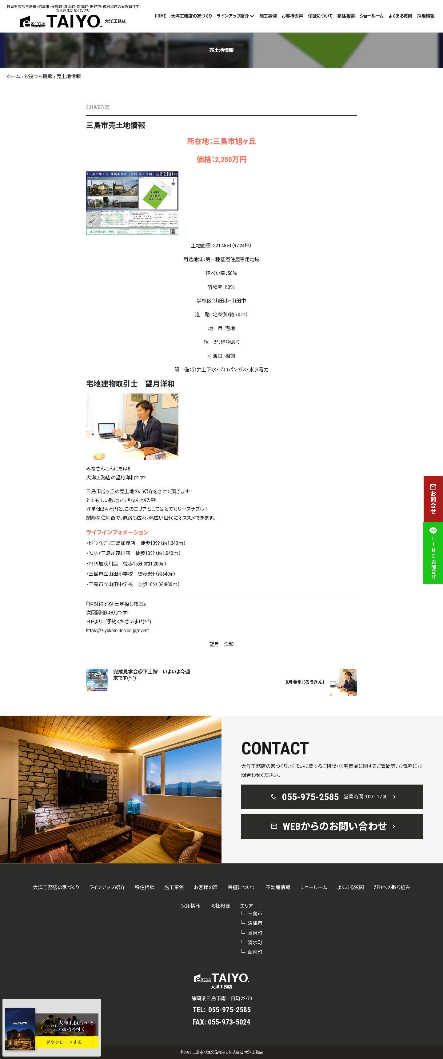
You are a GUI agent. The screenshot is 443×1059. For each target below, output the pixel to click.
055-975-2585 (229, 1009)
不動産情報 (278, 887)
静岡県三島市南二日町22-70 (221, 998)
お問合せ (433, 499)
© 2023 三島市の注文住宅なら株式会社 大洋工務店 (221, 1052)
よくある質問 (400, 16)
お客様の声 (292, 16)
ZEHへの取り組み (392, 887)
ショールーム (372, 16)
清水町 (255, 942)
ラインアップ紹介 (233, 16)
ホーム (13, 76)
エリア (246, 906)
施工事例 (268, 16)
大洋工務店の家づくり (191, 16)
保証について (320, 16)
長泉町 (255, 933)
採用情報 (425, 16)
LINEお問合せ (433, 553)
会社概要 (220, 906)
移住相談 (346, 16)
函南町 (255, 952)
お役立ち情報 (38, 76)
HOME (160, 16)
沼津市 (255, 923)
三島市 (255, 914)
